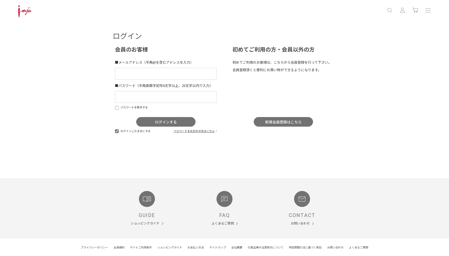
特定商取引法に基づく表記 (305, 247)
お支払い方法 (196, 247)
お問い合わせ (335, 247)
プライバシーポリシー (94, 247)
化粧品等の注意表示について (265, 247)
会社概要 (236, 247)
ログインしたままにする (133, 131)
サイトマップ (217, 247)
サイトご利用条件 (141, 247)
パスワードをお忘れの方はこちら (194, 131)
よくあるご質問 (358, 247)
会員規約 (119, 247)
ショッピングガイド (169, 247)
